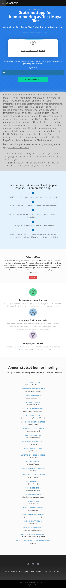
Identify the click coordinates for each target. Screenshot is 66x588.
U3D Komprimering (33, 488)
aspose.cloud (42, 33)
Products (14, 571)
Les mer (33, 277)
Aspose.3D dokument (18, 147)
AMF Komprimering (32, 395)
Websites (52, 571)
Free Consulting (36, 571)
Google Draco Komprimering (33, 422)
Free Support (23, 571)
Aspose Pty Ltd (25, 582)
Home (6, 571)
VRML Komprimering (33, 495)
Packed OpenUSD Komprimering (33, 534)
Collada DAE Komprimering (33, 409)
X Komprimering (33, 501)
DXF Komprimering (33, 415)
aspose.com (31, 33)
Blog (45, 571)
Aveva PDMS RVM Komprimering (33, 475)
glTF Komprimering (33, 435)
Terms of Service (34, 585)
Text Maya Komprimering (33, 508)
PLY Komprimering (33, 462)
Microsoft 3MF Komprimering (33, 389)
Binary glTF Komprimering (33, 442)
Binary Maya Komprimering (33, 514)
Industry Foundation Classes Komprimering (33, 541)
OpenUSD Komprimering (33, 528)
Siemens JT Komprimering (33, 448)
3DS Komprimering (33, 382)
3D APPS (25, 9)
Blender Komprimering (33, 521)
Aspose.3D (18, 347)
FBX (5, 72)
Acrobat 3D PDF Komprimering (33, 468)
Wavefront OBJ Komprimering (33, 455)
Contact (41, 585)
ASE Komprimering (33, 402)
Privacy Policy (26, 585)
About (59, 571)
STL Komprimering (33, 481)
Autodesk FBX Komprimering (33, 429)
